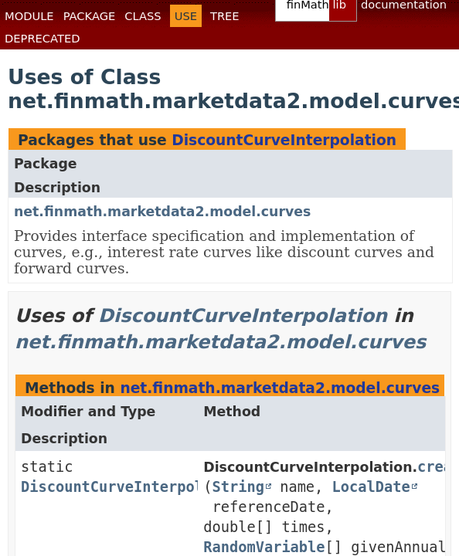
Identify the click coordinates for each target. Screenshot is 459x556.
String (238, 487)
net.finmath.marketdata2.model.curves (162, 211)
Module (29, 15)
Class (142, 15)
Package (89, 15)
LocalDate (371, 487)
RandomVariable (264, 547)
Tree (225, 15)
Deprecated (42, 38)
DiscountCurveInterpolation (284, 140)
